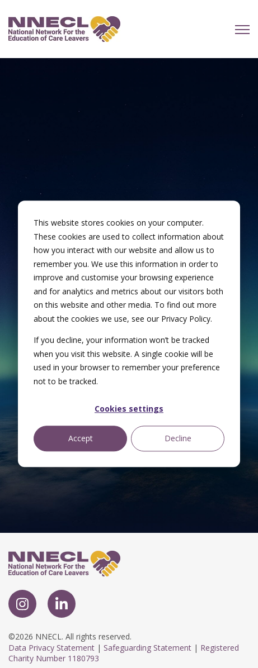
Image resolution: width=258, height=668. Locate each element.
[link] (64, 28)
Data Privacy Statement (51, 647)
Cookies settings (129, 408)
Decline (178, 438)
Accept (80, 438)
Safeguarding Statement (147, 647)
